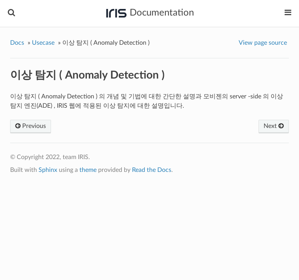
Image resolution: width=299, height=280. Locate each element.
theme (88, 170)
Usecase (43, 43)
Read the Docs (151, 170)
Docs (17, 43)
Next (274, 126)
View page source (263, 43)
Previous (30, 126)
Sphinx (48, 170)
